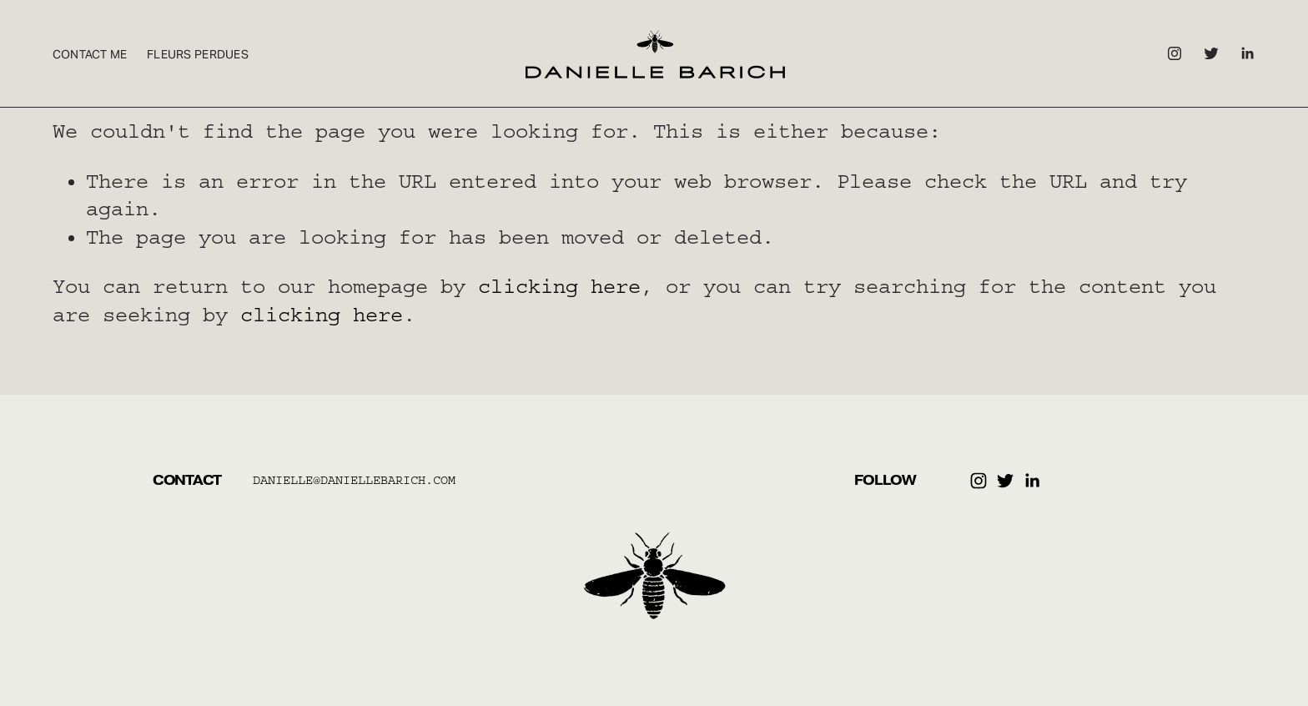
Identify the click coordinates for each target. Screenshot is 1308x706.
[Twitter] (1211, 53)
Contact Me (90, 54)
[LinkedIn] (1247, 53)
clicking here (559, 286)
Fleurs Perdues (198, 54)
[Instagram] (1174, 53)
